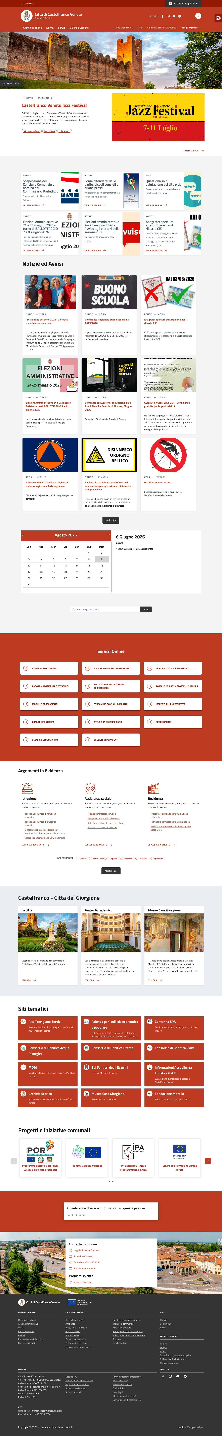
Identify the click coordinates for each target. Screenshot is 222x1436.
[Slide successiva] (208, 1161)
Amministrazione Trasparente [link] (161, 27)
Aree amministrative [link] (28, 1323)
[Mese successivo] (109, 534)
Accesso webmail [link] (73, 1392)
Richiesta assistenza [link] (75, 1388)
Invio (146, 609)
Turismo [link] (117, 1339)
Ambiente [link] (70, 1323)
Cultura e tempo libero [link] (76, 1343)
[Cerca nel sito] (198, 16)
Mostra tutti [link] (111, 871)
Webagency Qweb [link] (195, 1427)
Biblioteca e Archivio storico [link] (173, 1359)
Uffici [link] (140, 27)
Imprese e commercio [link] (123, 1323)
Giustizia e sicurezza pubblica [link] (127, 1320)
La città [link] (163, 1343)
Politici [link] (21, 1335)
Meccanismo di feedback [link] (124, 1396)
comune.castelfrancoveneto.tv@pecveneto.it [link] (40, 1410)
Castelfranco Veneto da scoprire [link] (175, 1355)
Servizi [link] (61, 28)
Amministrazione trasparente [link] (127, 1376)
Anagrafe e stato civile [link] (76, 1327)
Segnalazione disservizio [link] (77, 1384)
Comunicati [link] (165, 1323)
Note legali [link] (118, 1392)
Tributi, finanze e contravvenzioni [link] (129, 1335)
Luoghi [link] (163, 1347)
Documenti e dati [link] (26, 1343)
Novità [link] (49, 28)
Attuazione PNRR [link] (124, 27)
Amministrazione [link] (32, 28)
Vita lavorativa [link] (120, 1343)
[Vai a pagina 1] (109, 1181)
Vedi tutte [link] (111, 520)
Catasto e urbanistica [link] (75, 1339)
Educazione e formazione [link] (77, 1347)
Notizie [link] (163, 1320)
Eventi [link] (163, 1351)
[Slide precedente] (14, 1161)
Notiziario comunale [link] (170, 1363)
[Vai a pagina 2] (112, 1181)
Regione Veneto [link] (27, 3)
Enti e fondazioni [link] (26, 1331)
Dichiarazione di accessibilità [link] (127, 1400)
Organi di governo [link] (27, 1320)
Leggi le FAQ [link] (71, 1376)
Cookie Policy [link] (119, 1388)
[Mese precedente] (23, 534)
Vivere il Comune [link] (79, 28)
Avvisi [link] (163, 1327)
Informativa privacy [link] (122, 1384)
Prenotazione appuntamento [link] (79, 1380)
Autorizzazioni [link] (72, 1335)
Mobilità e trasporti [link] (122, 1327)
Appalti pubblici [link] (72, 1331)
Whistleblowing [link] (120, 1380)
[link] (218, 18)
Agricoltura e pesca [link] (74, 1320)
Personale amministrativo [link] (30, 1339)
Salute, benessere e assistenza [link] (128, 1331)
